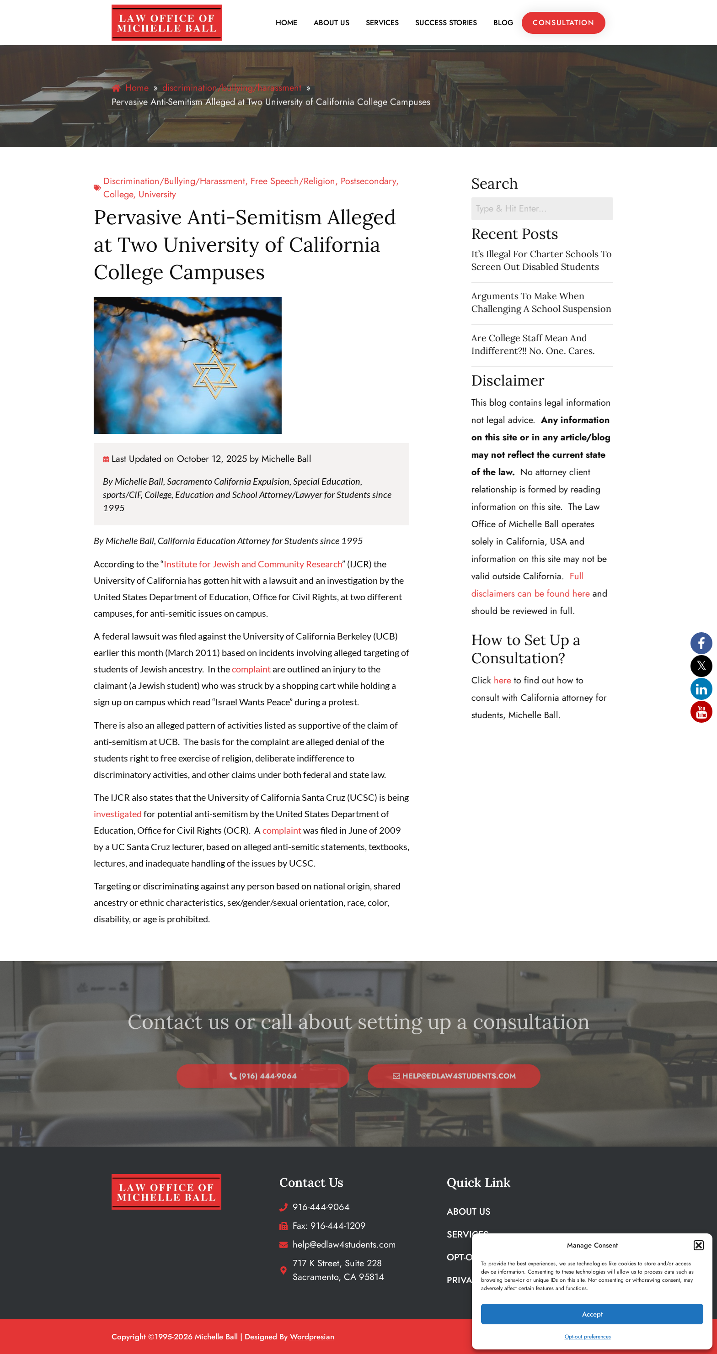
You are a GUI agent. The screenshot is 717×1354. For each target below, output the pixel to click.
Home (286, 22)
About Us (331, 22)
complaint (197, 668)
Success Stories (446, 22)
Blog (503, 22)
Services (382, 22)
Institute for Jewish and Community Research (199, 563)
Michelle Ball (232, 458)
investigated (64, 813)
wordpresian (312, 1336)
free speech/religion (239, 181)
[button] (698, 1245)
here (525, 680)
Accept (592, 1314)
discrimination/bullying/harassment (120, 181)
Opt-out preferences (588, 1337)
